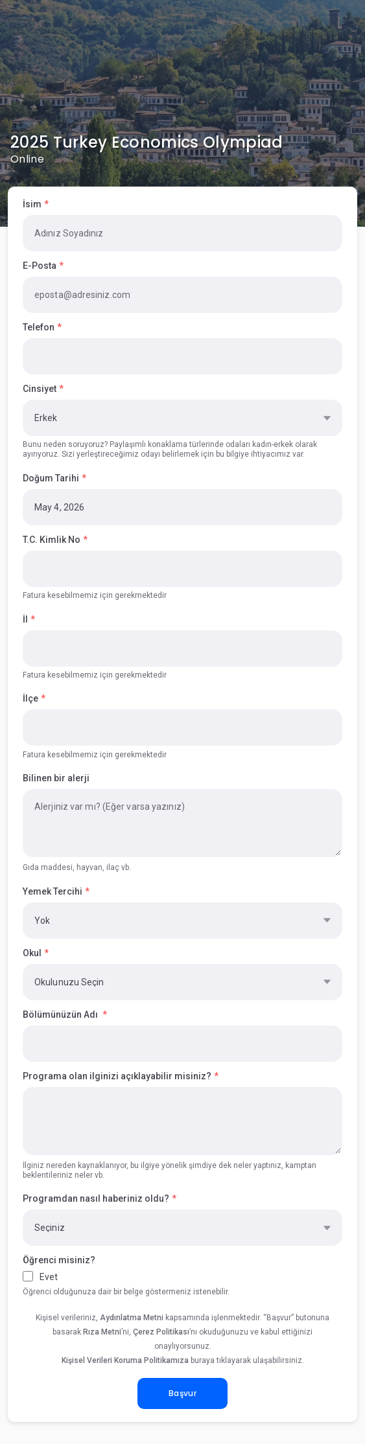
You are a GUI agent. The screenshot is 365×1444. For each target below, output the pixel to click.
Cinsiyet (39, 388)
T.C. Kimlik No (51, 539)
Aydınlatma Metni (131, 1317)
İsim (32, 204)
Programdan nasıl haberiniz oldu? (96, 1198)
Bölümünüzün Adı (61, 1014)
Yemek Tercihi (52, 891)
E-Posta (39, 265)
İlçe (30, 698)
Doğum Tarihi (51, 478)
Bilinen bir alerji (56, 778)
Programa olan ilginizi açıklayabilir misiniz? (117, 1076)
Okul (32, 952)
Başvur (182, 1393)
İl (25, 619)
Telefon (38, 327)
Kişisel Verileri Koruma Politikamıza (125, 1360)
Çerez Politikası (161, 1331)
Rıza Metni (102, 1331)
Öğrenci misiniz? (59, 1260)
